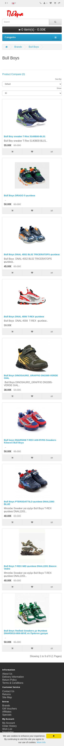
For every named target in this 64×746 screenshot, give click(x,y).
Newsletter (8, 732)
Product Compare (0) (13, 74)
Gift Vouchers (9, 708)
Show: (59, 88)
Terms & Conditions (12, 683)
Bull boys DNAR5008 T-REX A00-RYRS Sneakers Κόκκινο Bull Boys (30, 441)
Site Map (7, 697)
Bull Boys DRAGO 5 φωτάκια (19, 195)
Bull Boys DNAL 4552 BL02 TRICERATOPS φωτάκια (32, 254)
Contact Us (8, 691)
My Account (8, 723)
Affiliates (6, 711)
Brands (18, 47)
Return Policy (9, 680)
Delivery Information (13, 676)
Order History (9, 726)
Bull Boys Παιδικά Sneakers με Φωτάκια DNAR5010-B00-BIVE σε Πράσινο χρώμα (26, 632)
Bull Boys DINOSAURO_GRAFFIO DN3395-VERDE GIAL (31, 376)
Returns (6, 694)
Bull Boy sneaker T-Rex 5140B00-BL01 (24, 136)
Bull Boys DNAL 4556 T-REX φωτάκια (24, 316)
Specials (6, 714)
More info (41, 742)
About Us (7, 673)
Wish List (7, 729)
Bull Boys (34, 47)
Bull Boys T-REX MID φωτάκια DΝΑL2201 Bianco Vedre (30, 567)
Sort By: (58, 79)
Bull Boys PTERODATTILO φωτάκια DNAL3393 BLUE (29, 502)
